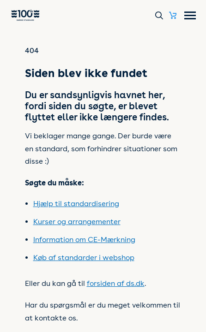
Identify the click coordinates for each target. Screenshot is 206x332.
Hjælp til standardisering (76, 203)
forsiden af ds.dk (116, 283)
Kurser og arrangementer (77, 221)
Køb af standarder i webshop (83, 257)
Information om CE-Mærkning (84, 239)
